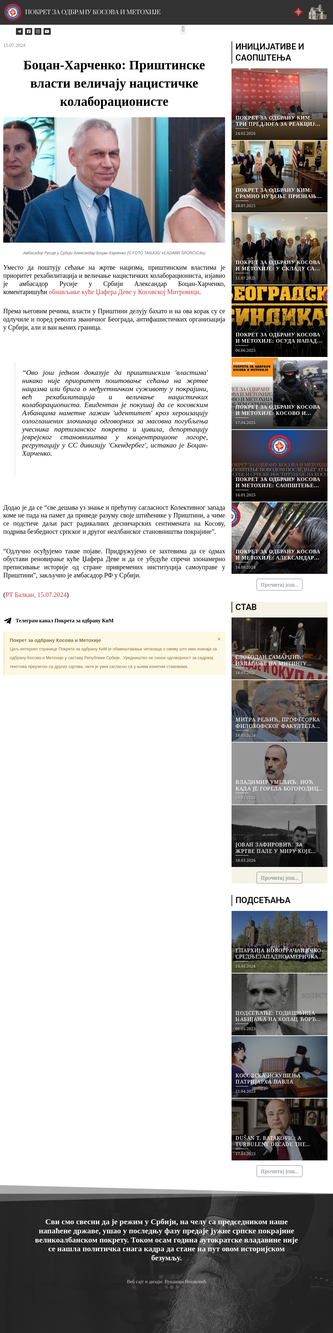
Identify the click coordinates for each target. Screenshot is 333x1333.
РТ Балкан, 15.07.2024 (36, 594)
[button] (183, 29)
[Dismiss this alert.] (219, 639)
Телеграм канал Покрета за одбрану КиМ (64, 620)
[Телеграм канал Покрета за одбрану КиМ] (7, 621)
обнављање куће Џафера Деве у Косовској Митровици (124, 291)
